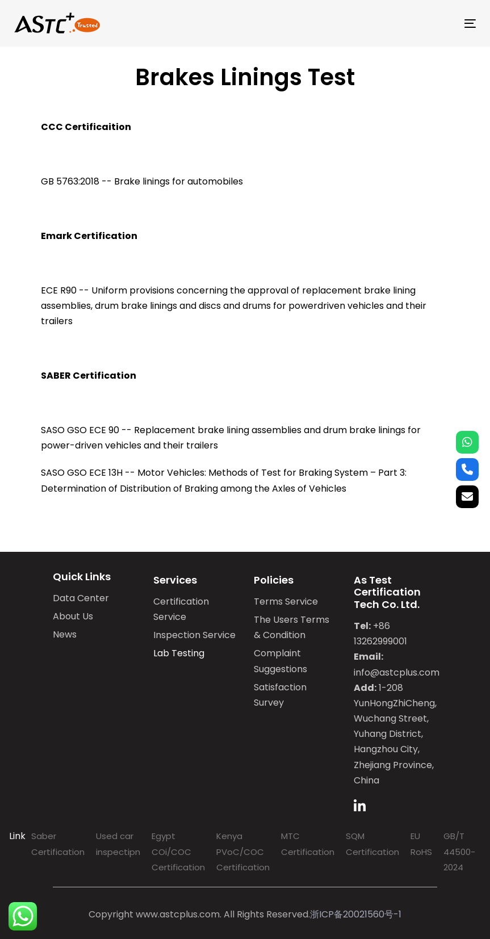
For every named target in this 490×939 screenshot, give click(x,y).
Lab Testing (178, 653)
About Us (73, 616)
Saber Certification (58, 843)
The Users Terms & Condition (291, 627)
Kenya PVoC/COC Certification (243, 851)
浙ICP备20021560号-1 (355, 914)
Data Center (81, 598)
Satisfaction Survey (280, 695)
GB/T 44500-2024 (459, 851)
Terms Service (286, 601)
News (65, 634)
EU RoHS (421, 843)
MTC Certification (307, 843)
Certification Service (181, 609)
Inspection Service (194, 635)
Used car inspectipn (118, 843)
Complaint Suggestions (280, 661)
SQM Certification (372, 843)
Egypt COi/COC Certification (178, 851)
